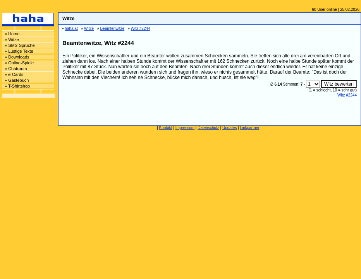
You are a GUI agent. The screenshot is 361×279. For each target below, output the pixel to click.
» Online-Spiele (19, 62)
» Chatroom (16, 68)
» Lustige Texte (19, 51)
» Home (12, 33)
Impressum (184, 128)
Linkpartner (249, 128)
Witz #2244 (347, 95)
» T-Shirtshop (17, 86)
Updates (229, 128)
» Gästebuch (17, 80)
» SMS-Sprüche (20, 45)
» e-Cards (14, 74)
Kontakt (165, 128)
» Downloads (17, 57)
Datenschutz (208, 128)
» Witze (12, 39)
